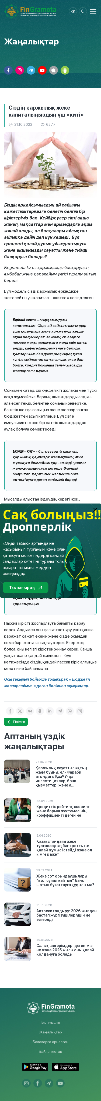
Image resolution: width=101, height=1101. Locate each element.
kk (73, 11)
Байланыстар (50, 1051)
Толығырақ (25, 587)
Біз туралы (50, 1022)
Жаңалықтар (50, 1032)
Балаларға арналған (50, 1042)
